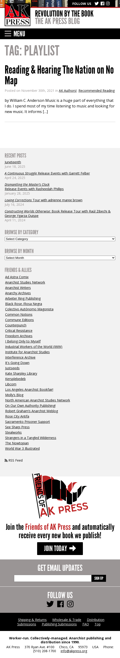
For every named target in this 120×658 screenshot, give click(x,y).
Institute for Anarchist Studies (27, 352)
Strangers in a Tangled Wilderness (30, 437)
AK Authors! (68, 90)
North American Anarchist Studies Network (37, 400)
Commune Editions (19, 320)
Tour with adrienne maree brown (43, 200)
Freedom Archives (18, 336)
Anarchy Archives (18, 293)
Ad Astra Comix (16, 277)
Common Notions (18, 314)
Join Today (60, 548)
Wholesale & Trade (66, 619)
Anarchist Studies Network (25, 282)
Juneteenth (13, 162)
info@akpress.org (74, 651)
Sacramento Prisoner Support (27, 421)
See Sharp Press (17, 427)
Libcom (10, 384)
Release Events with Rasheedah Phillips (34, 186)
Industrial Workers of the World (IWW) (33, 346)
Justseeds (12, 368)
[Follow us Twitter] (50, 604)
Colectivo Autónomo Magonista (29, 309)
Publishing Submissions (59, 624)
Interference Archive (20, 357)
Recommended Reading (96, 90)
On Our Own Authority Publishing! (30, 405)
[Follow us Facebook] (60, 604)
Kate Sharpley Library (21, 373)
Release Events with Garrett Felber (47, 173)
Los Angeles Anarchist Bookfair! (29, 389)
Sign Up (98, 578)
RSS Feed (14, 460)
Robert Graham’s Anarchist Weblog (31, 411)
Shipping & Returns (32, 619)
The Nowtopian (17, 443)
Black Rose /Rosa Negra (23, 304)
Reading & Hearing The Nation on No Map (59, 75)
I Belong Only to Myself (23, 341)
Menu (15, 33)
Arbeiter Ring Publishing (23, 298)
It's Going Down (17, 362)
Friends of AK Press (48, 527)
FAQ (85, 624)
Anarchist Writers (18, 287)
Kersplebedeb (15, 379)
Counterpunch (15, 325)
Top (98, 624)
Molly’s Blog (14, 395)
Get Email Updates (60, 568)
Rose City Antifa (17, 416)
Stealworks (13, 432)
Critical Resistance (18, 330)
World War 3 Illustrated (22, 448)
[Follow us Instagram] (70, 604)
